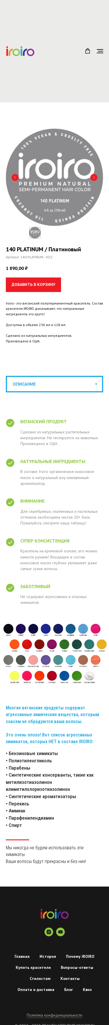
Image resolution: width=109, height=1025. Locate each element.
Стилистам (40, 978)
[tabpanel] (54, 654)
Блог (68, 989)
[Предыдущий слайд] (15, 177)
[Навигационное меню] (100, 51)
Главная (22, 956)
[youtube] (60, 934)
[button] (87, 51)
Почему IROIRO (80, 956)
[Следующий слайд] (93, 177)
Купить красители (33, 967)
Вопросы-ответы (77, 967)
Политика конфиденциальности (54, 1015)
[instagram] (48, 934)
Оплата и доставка (35, 989)
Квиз (87, 989)
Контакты (70, 978)
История (48, 956)
